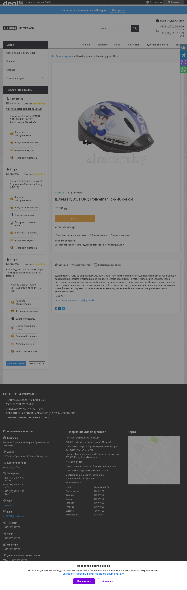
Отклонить (107, 581)
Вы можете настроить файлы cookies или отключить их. (92, 573)
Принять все (84, 581)
